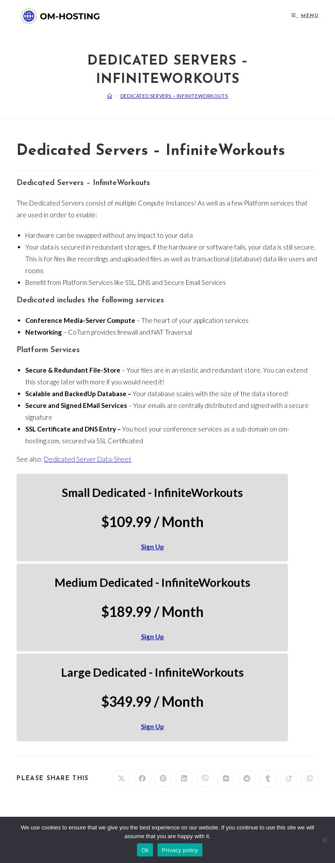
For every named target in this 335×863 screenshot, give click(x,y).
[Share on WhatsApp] (309, 779)
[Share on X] (121, 779)
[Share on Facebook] (142, 779)
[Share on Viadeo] (288, 779)
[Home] (110, 96)
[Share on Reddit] (247, 779)
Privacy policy (180, 850)
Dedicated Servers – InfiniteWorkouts (174, 96)
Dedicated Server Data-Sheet (87, 459)
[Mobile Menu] (304, 16)
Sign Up (152, 547)
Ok (145, 850)
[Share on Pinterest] (163, 779)
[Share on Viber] (205, 779)
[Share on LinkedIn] (184, 779)
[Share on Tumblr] (268, 779)
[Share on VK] (226, 779)
